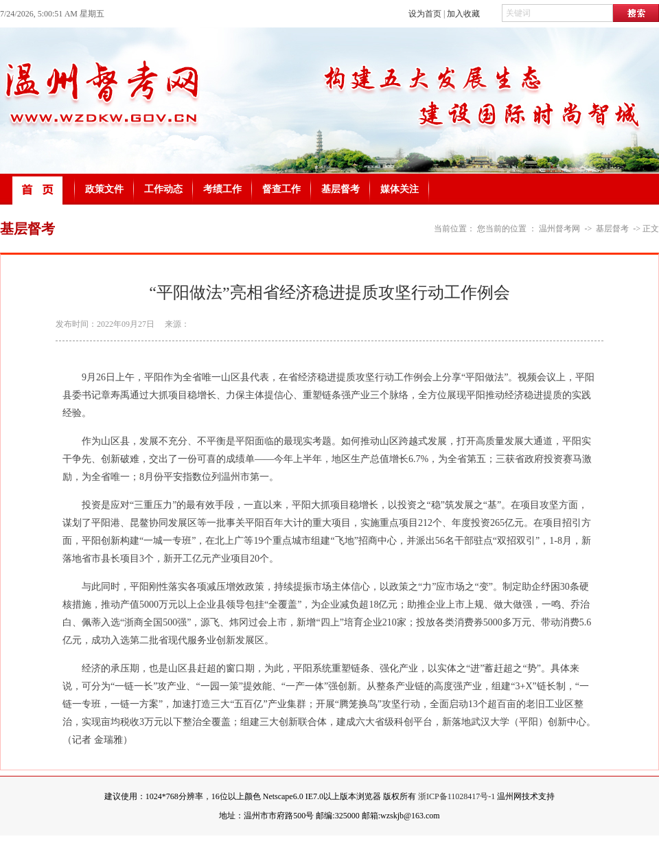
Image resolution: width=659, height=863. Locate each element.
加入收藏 (463, 14)
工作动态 (163, 189)
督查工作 (281, 189)
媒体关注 (399, 189)
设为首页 (424, 14)
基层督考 (340, 189)
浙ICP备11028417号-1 (456, 796)
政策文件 (104, 189)
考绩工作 (222, 189)
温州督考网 (559, 228)
